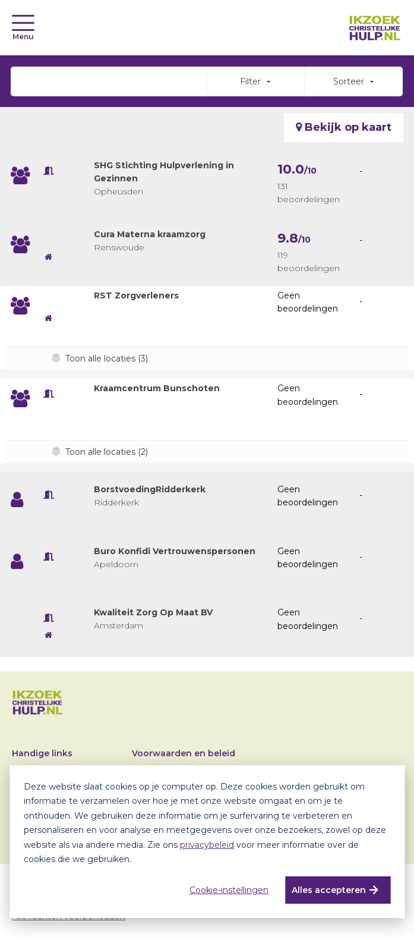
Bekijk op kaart (343, 127)
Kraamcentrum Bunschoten (157, 388)
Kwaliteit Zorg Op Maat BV (153, 612)
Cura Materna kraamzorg (150, 234)
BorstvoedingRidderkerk (150, 489)
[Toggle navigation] (23, 23)
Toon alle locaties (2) (106, 452)
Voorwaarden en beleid (183, 753)
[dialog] (207, 841)
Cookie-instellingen (228, 890)
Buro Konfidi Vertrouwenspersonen (174, 551)
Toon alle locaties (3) (106, 358)
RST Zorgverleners (136, 295)
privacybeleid (207, 844)
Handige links (42, 753)
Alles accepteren (329, 890)
